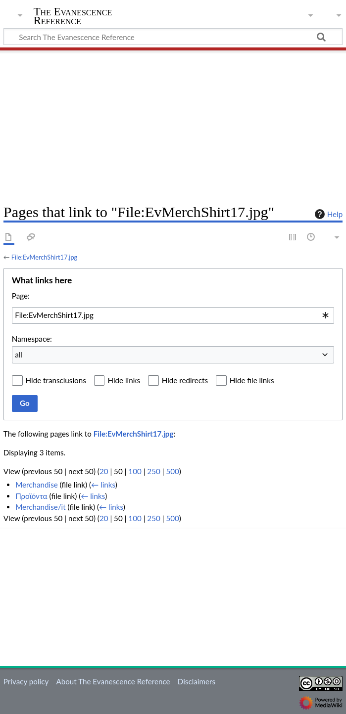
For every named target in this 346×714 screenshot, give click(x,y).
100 (134, 471)
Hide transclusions (56, 380)
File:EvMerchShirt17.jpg (44, 257)
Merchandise (36, 484)
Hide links (123, 380)
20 (103, 471)
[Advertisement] (173, 123)
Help (327, 214)
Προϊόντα (31, 495)
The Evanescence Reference (73, 16)
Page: (21, 295)
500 (172, 471)
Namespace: (32, 338)
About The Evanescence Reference (113, 681)
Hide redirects (185, 380)
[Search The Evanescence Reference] (173, 37)
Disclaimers (196, 681)
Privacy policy (26, 681)
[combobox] (173, 315)
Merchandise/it (40, 506)
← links (103, 484)
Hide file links (252, 380)
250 (153, 471)
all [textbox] (18, 354)
